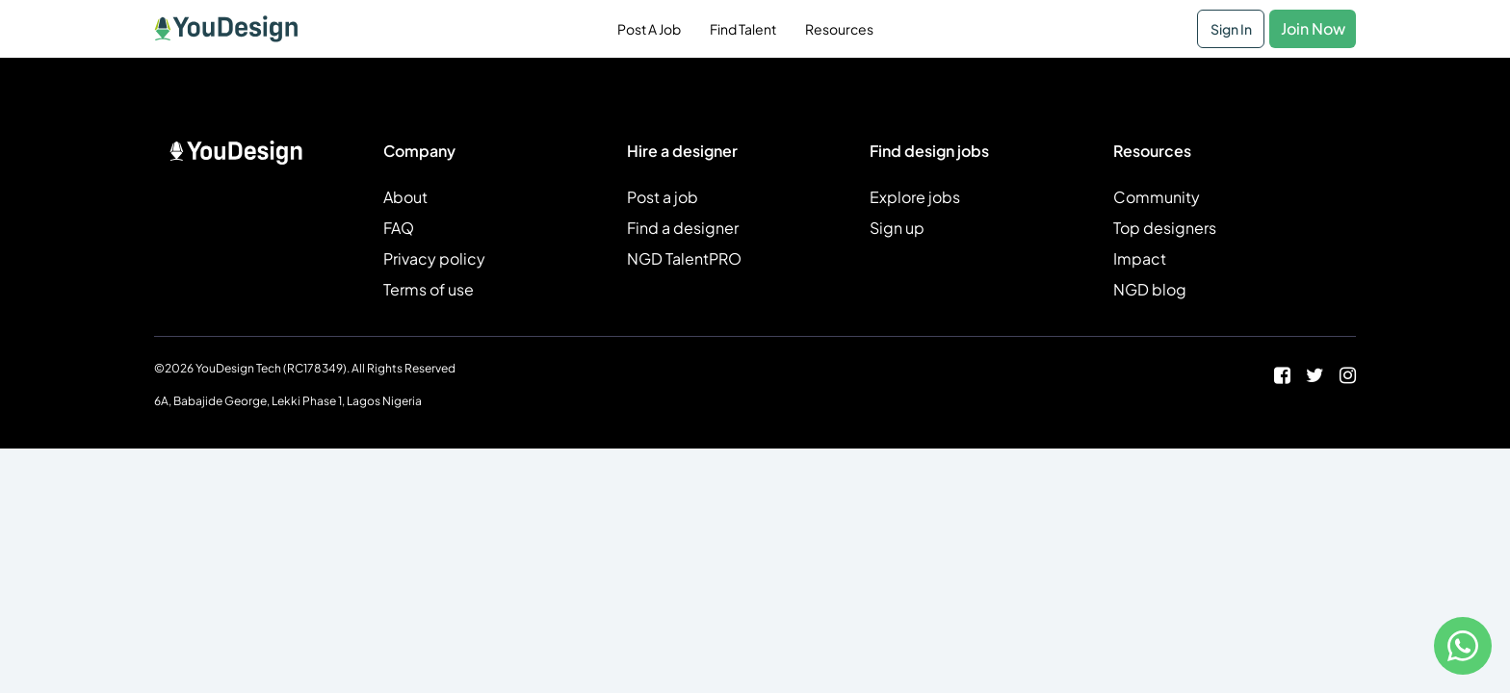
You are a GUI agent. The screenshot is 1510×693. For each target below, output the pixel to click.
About (405, 197)
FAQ (398, 228)
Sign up (897, 228)
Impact (1139, 258)
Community (1156, 197)
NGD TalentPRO (684, 258)
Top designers (1164, 228)
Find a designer (683, 228)
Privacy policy (434, 258)
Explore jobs (915, 197)
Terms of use (428, 289)
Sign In (1231, 29)
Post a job (662, 197)
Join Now (1313, 28)
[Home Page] (226, 29)
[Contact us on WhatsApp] (1463, 646)
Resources (839, 29)
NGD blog (1149, 289)
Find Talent (743, 29)
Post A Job (649, 29)
